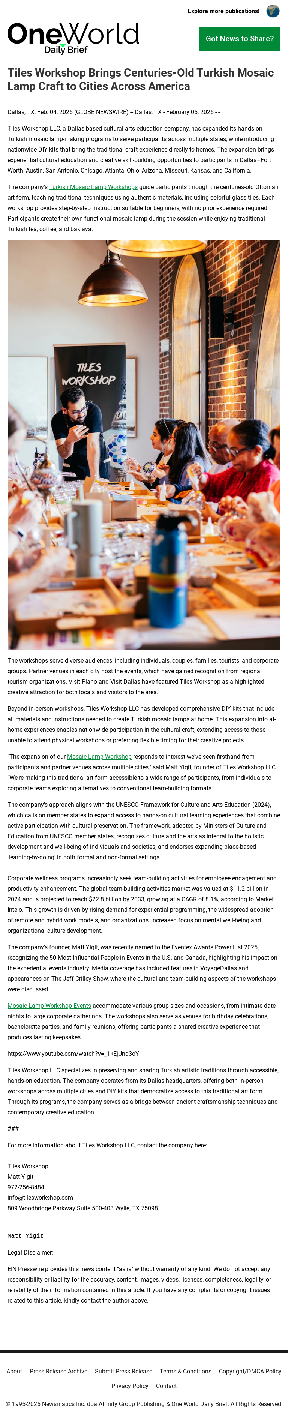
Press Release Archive (58, 1371)
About (14, 1371)
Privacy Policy (129, 1386)
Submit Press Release (123, 1371)
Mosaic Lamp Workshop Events (49, 1005)
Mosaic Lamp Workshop (99, 756)
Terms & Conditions (186, 1371)
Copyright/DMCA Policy (250, 1371)
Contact (166, 1386)
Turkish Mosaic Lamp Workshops (93, 187)
